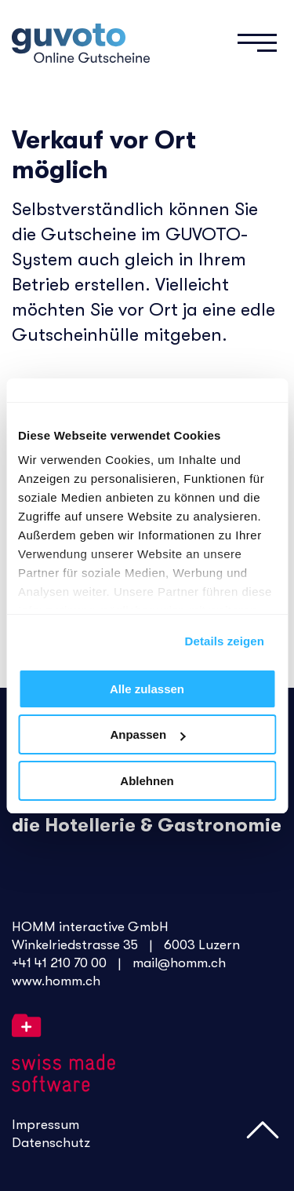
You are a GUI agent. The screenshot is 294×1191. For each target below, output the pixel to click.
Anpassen (147, 734)
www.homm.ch (56, 981)
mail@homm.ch (179, 962)
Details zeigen (224, 641)
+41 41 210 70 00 (59, 962)
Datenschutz (51, 1142)
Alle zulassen (147, 689)
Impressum (45, 1124)
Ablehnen (146, 780)
